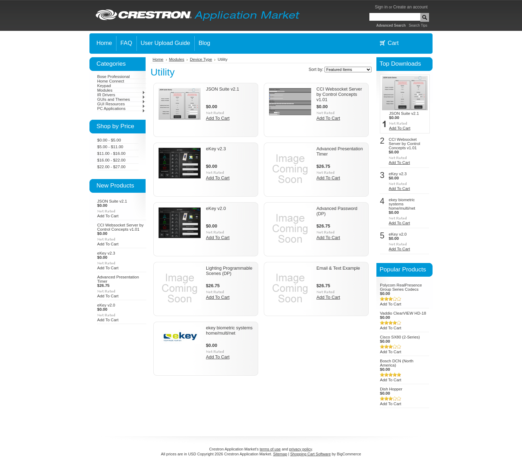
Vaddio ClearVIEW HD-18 (403, 313)
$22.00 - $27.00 (111, 167)
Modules (121, 90)
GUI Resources (121, 104)
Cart (393, 43)
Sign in (381, 7)
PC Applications (121, 108)
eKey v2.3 (106, 253)
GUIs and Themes (121, 99)
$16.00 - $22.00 (111, 160)
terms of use (270, 449)
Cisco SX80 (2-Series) (400, 337)
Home (158, 59)
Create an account (410, 7)
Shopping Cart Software (310, 454)
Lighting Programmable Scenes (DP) (229, 270)
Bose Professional (113, 76)
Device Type (201, 59)
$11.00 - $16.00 (111, 153)
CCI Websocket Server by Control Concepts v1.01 (120, 227)
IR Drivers (121, 95)
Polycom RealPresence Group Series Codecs (401, 287)
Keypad (104, 86)
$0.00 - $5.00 (109, 140)
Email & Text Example (338, 268)
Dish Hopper (391, 389)
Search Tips (418, 25)
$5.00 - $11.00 (110, 147)
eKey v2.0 (106, 305)
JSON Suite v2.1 (112, 201)
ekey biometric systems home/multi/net (229, 330)
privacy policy (300, 449)
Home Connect (110, 81)
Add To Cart (108, 216)
